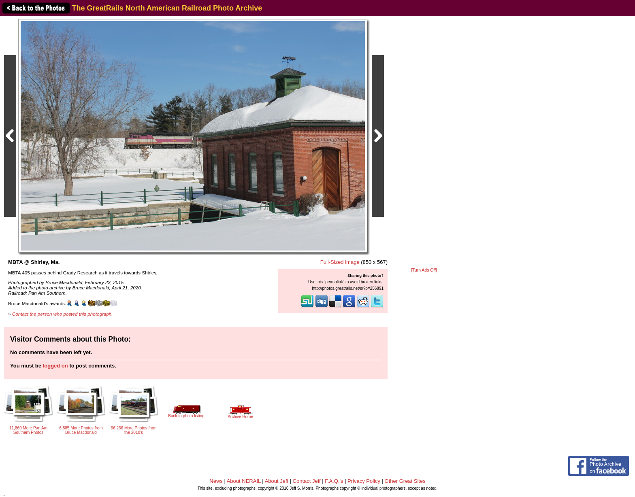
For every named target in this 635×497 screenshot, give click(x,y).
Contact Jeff (307, 481)
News (216, 481)
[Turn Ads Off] (424, 270)
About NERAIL (244, 481)
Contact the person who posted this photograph (62, 313)
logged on (55, 366)
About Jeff (276, 481)
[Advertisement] (424, 142)
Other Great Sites (405, 481)
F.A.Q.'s (334, 481)
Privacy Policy (363, 481)
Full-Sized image (340, 262)
